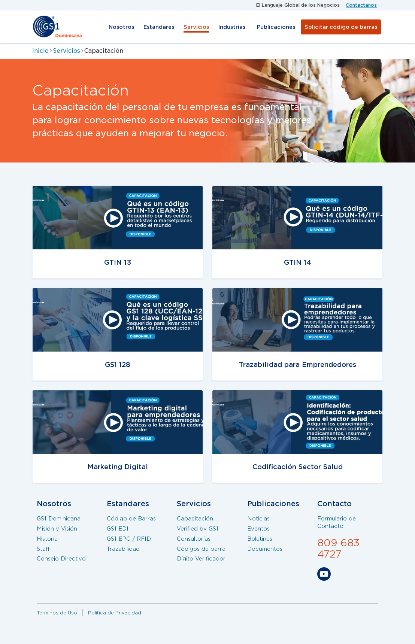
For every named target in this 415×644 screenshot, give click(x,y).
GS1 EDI (117, 529)
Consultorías (193, 539)
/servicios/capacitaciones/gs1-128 (91, 293)
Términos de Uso (57, 613)
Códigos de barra (201, 549)
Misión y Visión (57, 529)
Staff (43, 549)
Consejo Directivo (61, 559)
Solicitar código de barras (341, 27)
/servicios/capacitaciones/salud (267, 395)
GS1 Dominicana (59, 519)
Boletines (259, 539)
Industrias (231, 27)
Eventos (258, 529)
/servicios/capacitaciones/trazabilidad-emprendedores (281, 298)
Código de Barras (131, 519)
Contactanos (361, 5)
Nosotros (121, 27)
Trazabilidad (123, 549)
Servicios (196, 27)
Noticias (258, 519)
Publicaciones (276, 27)
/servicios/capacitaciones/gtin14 (269, 190)
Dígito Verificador (201, 559)
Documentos (264, 549)
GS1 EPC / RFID (129, 539)
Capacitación (195, 519)
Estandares (158, 27)
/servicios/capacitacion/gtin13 (86, 190)
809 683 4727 (338, 548)
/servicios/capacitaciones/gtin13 (89, 395)
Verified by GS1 (197, 529)
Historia (47, 539)
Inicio (40, 50)
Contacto (334, 503)
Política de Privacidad (114, 613)
